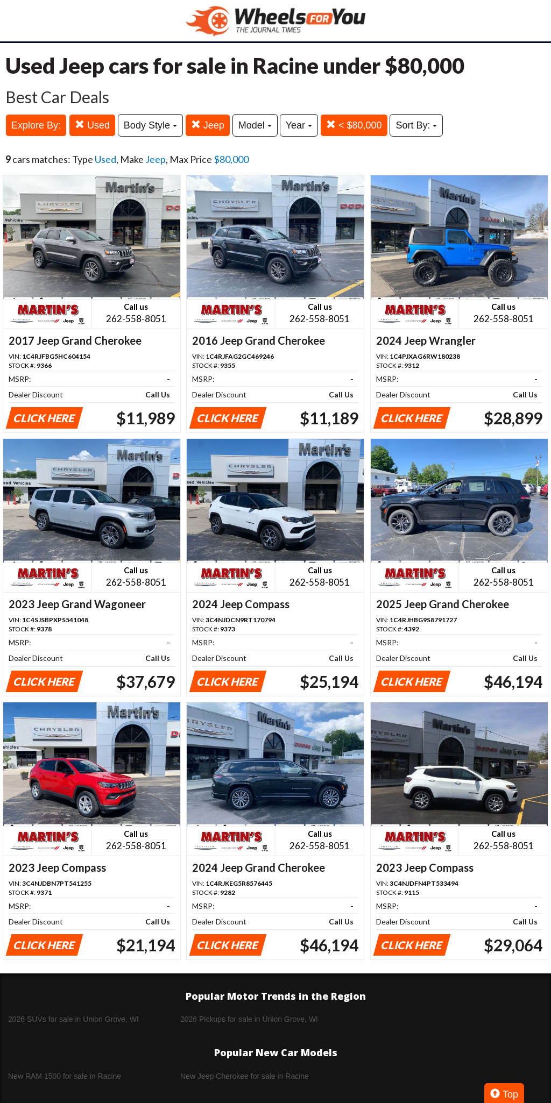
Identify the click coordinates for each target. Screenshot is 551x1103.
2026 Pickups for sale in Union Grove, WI (249, 1019)
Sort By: (416, 125)
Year (299, 125)
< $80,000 (354, 125)
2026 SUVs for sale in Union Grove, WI (73, 1019)
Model (255, 125)
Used (92, 125)
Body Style (150, 125)
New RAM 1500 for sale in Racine (64, 1076)
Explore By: (36, 125)
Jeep (207, 125)
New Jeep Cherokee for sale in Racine (244, 1076)
